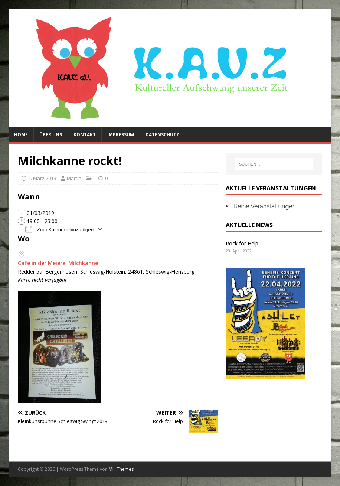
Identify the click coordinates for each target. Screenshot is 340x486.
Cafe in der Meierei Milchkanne (58, 263)
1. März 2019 (42, 178)
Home (21, 134)
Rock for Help (242, 243)
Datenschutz (162, 134)
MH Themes (121, 469)
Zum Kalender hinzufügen (59, 229)
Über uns (50, 134)
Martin (74, 178)
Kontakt (84, 134)
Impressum (120, 134)
